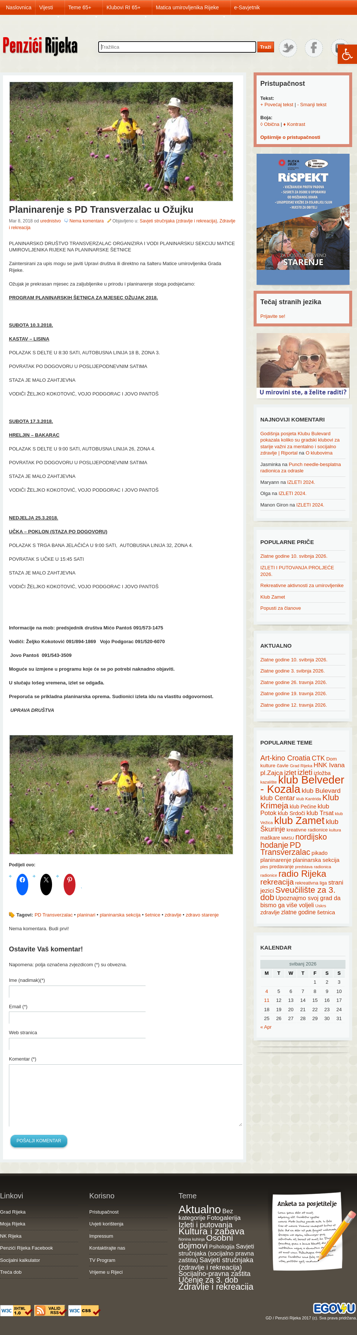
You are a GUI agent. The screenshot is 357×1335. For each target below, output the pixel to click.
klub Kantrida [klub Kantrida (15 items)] (308, 799)
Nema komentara (87, 221)
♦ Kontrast (294, 124)
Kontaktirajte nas (107, 1248)
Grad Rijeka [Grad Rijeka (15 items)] (301, 765)
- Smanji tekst (312, 104)
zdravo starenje (202, 915)
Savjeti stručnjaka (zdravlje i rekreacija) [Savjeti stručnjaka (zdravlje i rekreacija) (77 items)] (215, 1263)
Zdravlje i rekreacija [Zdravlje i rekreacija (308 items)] (215, 1287)
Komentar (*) (22, 1059)
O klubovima (319, 453)
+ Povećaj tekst (276, 104)
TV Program (102, 1260)
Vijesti (49, 9)
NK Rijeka (11, 1236)
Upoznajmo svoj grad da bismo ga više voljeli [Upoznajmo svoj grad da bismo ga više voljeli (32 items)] (300, 901)
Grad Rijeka (13, 1212)
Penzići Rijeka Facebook (26, 1248)
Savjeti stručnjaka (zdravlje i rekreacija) (178, 221)
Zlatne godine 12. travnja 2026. (293, 705)
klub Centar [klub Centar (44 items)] (277, 798)
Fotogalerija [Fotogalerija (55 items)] (224, 1217)
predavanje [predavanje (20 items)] (282, 866)
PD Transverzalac (54, 915)
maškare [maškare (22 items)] (270, 838)
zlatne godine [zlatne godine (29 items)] (298, 912)
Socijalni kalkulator (20, 1260)
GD (269, 1318)
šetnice (152, 915)
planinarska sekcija (120, 915)
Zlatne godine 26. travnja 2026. (293, 682)
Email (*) (18, 1006)
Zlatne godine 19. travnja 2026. (293, 693)
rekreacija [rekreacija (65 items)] (277, 881)
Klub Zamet (272, 597)
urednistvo (50, 221)
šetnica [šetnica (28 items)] (326, 912)
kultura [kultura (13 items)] (335, 830)
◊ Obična (269, 124)
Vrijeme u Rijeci (106, 1272)
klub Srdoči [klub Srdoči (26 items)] (291, 813)
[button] (347, 54)
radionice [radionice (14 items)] (268, 875)
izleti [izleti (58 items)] (305, 772)
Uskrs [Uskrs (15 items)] (320, 905)
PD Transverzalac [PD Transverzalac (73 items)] (285, 849)
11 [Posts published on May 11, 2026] (266, 1000)
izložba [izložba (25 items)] (322, 773)
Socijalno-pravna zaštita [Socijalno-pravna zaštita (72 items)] (214, 1273)
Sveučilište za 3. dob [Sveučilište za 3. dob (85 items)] (297, 893)
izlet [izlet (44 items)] (290, 772)
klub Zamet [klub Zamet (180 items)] (299, 820)
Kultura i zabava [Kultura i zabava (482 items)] (211, 1231)
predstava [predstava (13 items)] (304, 867)
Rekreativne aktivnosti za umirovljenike (302, 585)
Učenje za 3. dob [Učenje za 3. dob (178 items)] (208, 1280)
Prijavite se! (272, 316)
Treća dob (11, 1272)
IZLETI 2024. (301, 482)
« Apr (265, 1027)
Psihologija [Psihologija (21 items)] (221, 1247)
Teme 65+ (83, 9)
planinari (86, 915)
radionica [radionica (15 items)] (322, 867)
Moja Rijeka (12, 1224)
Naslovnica (18, 7)
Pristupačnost (104, 1212)
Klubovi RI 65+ (127, 9)
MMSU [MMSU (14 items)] (288, 838)
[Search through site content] (177, 47)
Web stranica (23, 1032)
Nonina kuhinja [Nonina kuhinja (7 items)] (191, 1239)
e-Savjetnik (247, 7)
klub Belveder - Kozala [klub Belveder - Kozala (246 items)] (302, 784)
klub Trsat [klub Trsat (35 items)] (320, 813)
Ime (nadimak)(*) (27, 980)
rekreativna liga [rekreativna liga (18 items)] (311, 883)
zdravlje (173, 915)
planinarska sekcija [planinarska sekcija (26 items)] (316, 860)
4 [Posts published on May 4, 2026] (267, 991)
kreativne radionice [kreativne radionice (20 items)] (307, 830)
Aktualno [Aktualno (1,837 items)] (199, 1209)
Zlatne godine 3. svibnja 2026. (292, 671)
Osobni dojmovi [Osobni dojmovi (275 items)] (205, 1242)
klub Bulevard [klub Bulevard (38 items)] (321, 790)
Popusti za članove (280, 608)
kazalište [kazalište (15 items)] (268, 782)
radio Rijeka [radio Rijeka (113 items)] (303, 874)
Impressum (101, 1236)
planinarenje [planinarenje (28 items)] (276, 860)
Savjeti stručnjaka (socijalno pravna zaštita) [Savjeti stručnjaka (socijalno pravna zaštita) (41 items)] (216, 1253)
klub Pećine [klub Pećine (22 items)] (303, 807)
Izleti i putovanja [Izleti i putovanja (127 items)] (205, 1225)
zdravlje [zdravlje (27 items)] (270, 912)
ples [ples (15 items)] (264, 867)
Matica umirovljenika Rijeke (191, 9)
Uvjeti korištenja (106, 1224)
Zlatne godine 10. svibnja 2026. (294, 556)
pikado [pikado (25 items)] (320, 853)
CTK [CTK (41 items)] (318, 758)
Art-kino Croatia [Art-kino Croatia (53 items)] (285, 758)
